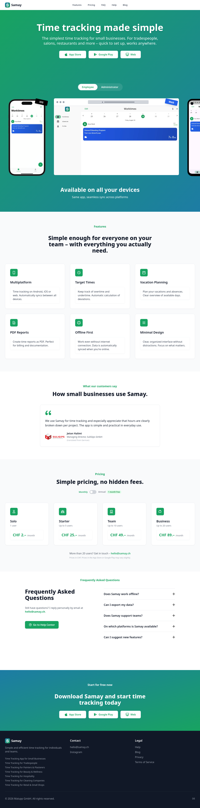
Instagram (76, 752)
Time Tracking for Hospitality (19, 776)
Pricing (91, 4)
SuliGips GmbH (94, 436)
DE (193, 798)
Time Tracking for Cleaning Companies (25, 780)
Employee (88, 87)
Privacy (139, 757)
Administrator (109, 87)
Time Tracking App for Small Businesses (25, 758)
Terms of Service (144, 762)
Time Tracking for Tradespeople (21, 762)
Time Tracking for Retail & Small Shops (24, 784)
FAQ (103, 4)
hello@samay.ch (121, 553)
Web (130, 54)
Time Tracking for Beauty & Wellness (23, 771)
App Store (72, 54)
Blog (125, 4)
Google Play (103, 54)
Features (77, 4)
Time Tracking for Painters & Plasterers (25, 767)
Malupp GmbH (22, 798)
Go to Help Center (42, 625)
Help (114, 4)
